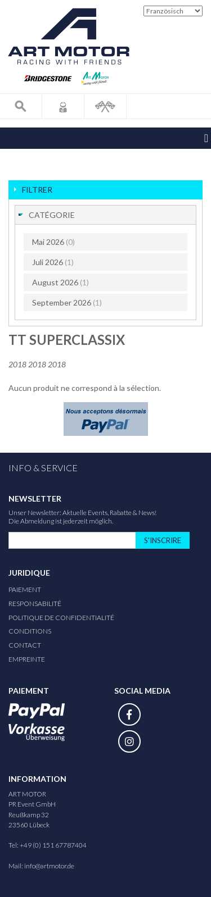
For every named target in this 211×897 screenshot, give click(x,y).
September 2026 (67, 302)
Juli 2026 (53, 262)
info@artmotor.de (49, 866)
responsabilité (34, 603)
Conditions (29, 631)
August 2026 (60, 282)
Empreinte (26, 659)
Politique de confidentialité (61, 617)
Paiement (24, 589)
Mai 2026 (53, 242)
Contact (24, 645)
